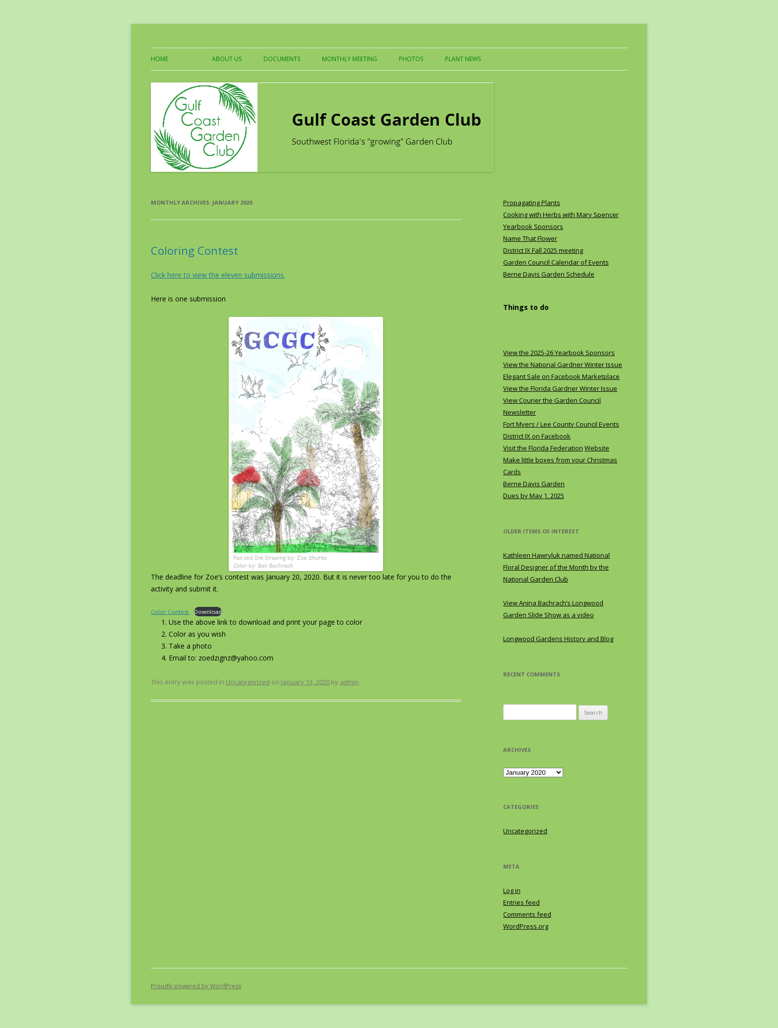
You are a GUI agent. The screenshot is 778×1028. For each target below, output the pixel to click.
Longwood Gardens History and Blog (558, 638)
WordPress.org (525, 926)
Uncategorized (248, 681)
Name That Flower (530, 238)
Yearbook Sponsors (533, 226)
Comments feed (527, 914)
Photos (411, 59)
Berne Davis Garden (534, 483)
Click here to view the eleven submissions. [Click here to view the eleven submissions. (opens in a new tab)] (218, 275)
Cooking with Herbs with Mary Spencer (561, 214)
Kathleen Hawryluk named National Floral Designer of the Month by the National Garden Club (556, 567)
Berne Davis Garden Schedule (548, 274)
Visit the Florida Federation (543, 447)
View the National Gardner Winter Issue (562, 364)
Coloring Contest (194, 250)
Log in (511, 890)
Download (208, 611)
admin (349, 681)
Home (159, 59)
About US (227, 59)
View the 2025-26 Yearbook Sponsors (559, 352)
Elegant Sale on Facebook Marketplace (561, 376)
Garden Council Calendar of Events (556, 262)
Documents (281, 59)
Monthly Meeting (349, 59)
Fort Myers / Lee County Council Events (561, 424)
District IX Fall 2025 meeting (543, 250)
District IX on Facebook (537, 436)
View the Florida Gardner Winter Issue (560, 388)
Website (596, 447)
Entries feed (521, 902)
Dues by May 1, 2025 (533, 495)
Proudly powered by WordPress (196, 986)
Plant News (463, 59)
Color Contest (170, 611)
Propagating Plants (531, 202)
